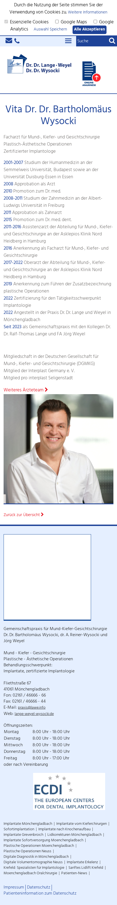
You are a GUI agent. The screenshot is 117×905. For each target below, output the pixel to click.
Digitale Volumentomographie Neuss (33, 862)
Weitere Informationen (87, 13)
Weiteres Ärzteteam (26, 390)
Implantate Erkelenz (82, 862)
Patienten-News (74, 873)
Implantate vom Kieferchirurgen (81, 824)
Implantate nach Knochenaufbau (64, 829)
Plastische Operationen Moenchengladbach (39, 846)
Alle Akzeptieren (89, 30)
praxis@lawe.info (32, 708)
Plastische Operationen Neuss (27, 851)
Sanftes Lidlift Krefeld (85, 868)
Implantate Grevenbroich (23, 835)
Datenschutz (38, 888)
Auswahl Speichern (50, 30)
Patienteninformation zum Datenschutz (40, 894)
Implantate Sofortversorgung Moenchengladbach (43, 840)
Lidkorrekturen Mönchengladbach (74, 835)
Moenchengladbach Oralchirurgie (30, 873)
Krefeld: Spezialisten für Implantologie (34, 868)
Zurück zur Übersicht (24, 515)
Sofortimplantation (19, 829)
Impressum (14, 888)
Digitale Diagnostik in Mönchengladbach (36, 857)
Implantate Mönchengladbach (28, 824)
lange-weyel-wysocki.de (34, 714)
